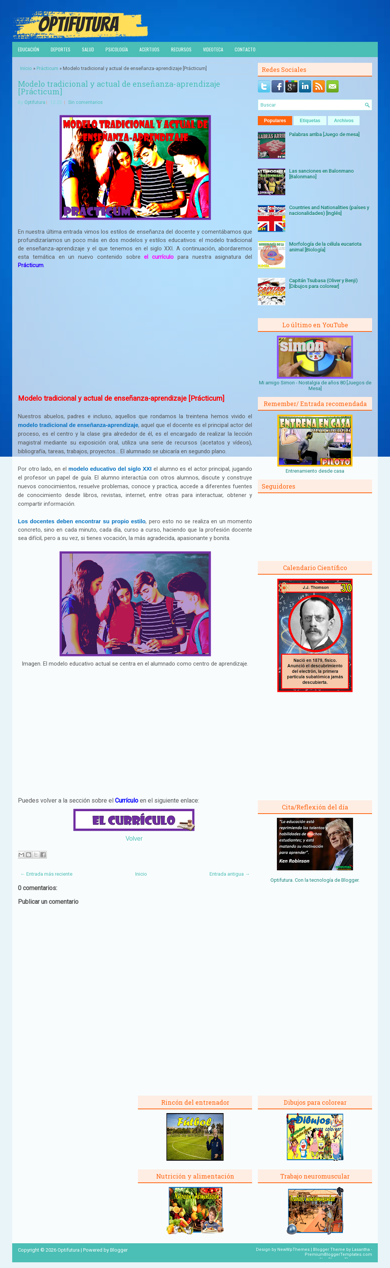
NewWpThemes (293, 1249)
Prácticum (47, 68)
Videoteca (213, 49)
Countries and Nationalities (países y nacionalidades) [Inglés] (329, 210)
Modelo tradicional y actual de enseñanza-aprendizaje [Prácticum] (119, 87)
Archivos (343, 120)
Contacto (245, 49)
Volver (134, 838)
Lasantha (361, 1249)
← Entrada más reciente (46, 874)
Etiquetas (310, 120)
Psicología (116, 49)
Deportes (60, 49)
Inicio (26, 68)
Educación (28, 49)
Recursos (181, 49)
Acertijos (149, 49)
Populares (275, 120)
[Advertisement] (135, 332)
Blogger (349, 880)
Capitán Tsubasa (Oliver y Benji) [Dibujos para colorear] (323, 283)
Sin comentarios (85, 102)
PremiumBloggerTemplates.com (338, 1254)
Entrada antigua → (229, 874)
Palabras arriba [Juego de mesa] (324, 134)
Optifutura (34, 102)
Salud (88, 49)
